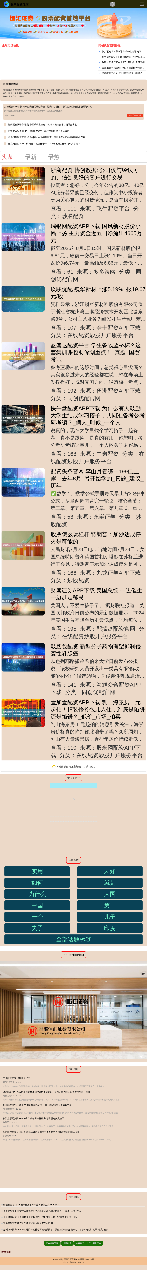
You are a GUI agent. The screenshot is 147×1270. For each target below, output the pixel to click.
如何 (37, 882)
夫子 (37, 928)
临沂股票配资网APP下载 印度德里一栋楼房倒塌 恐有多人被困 (38, 131)
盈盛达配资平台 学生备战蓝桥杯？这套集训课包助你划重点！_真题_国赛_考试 (97, 352)
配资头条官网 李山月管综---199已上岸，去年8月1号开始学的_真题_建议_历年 (97, 478)
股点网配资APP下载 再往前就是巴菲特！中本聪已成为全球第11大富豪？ (44, 143)
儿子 (110, 916)
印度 (110, 928)
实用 (37, 871)
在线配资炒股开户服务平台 (88, 1243)
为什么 (37, 894)
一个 (37, 916)
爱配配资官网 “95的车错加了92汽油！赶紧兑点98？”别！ (31, 1204)
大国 (110, 894)
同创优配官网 (52, 1243)
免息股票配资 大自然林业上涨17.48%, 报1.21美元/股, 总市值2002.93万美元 (40, 1217)
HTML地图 (89, 1259)
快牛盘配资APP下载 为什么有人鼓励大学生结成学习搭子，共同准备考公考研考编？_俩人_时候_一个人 (98, 415)
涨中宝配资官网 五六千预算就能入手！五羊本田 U (28, 1223)
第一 (110, 905)
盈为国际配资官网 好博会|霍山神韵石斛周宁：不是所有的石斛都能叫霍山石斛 (46, 137)
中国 (37, 905)
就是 (110, 882)
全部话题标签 (73, 939)
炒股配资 (67, 1243)
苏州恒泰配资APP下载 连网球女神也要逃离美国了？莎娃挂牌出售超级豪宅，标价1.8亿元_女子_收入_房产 (55, 1229)
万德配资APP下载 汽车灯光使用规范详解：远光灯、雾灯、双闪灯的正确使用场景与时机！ (49, 106)
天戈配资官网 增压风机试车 (16, 1078)
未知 (110, 871)
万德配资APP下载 (135, 115)
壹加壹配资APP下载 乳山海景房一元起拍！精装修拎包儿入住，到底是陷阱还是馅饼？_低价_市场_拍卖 (98, 709)
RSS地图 (80, 1259)
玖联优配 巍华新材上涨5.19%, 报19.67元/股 (123, 62)
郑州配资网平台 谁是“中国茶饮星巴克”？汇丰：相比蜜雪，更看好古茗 (42, 124)
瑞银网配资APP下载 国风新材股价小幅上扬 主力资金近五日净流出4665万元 (96, 233)
